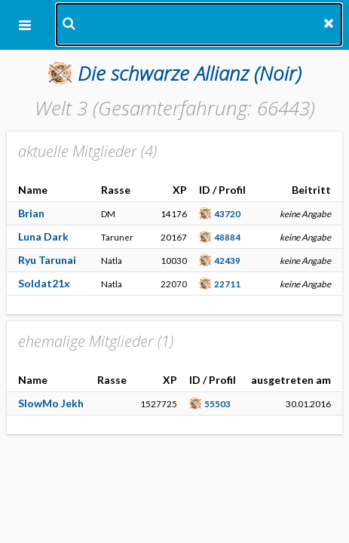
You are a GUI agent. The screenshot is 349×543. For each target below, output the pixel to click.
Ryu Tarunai (47, 259)
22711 (227, 283)
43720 (227, 213)
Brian (31, 213)
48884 (227, 237)
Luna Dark (43, 236)
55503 (217, 403)
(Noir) (190, 73)
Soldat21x (44, 283)
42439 (227, 260)
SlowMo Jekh (51, 403)
